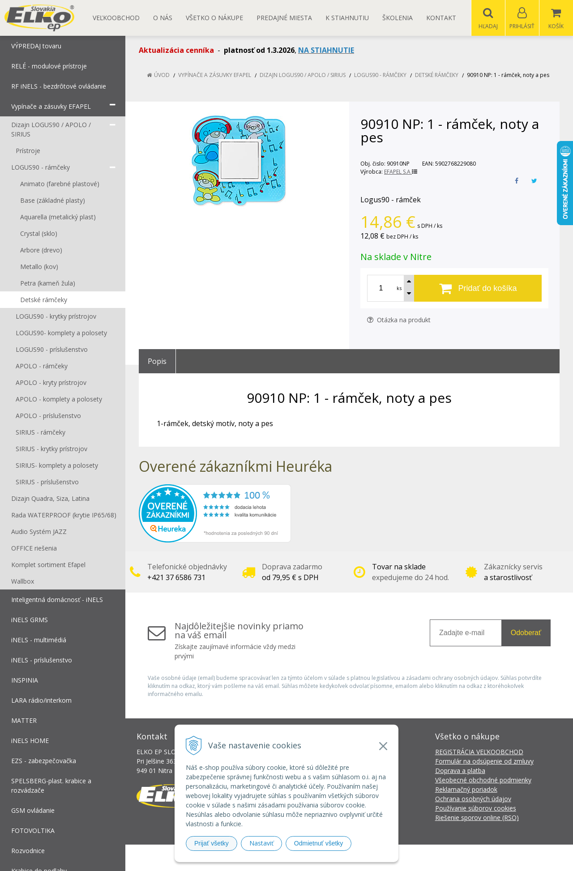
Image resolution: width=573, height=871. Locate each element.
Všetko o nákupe (214, 17)
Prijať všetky (211, 843)
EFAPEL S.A (400, 172)
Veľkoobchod (116, 17)
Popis (157, 362)
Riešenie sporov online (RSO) (477, 818)
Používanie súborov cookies (475, 808)
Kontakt (441, 17)
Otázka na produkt (399, 320)
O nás (162, 17)
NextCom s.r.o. (447, 858)
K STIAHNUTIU (347, 17)
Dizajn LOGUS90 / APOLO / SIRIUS (303, 75)
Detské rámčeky (436, 75)
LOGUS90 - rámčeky (380, 75)
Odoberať (526, 633)
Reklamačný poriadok (466, 790)
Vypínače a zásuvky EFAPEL (214, 75)
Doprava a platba (460, 771)
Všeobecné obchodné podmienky (483, 780)
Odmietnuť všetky (318, 843)
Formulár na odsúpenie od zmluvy (484, 761)
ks (399, 288)
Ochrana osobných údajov (473, 799)
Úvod (162, 75)
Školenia (397, 17)
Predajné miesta (284, 17)
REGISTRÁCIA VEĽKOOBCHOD (479, 752)
